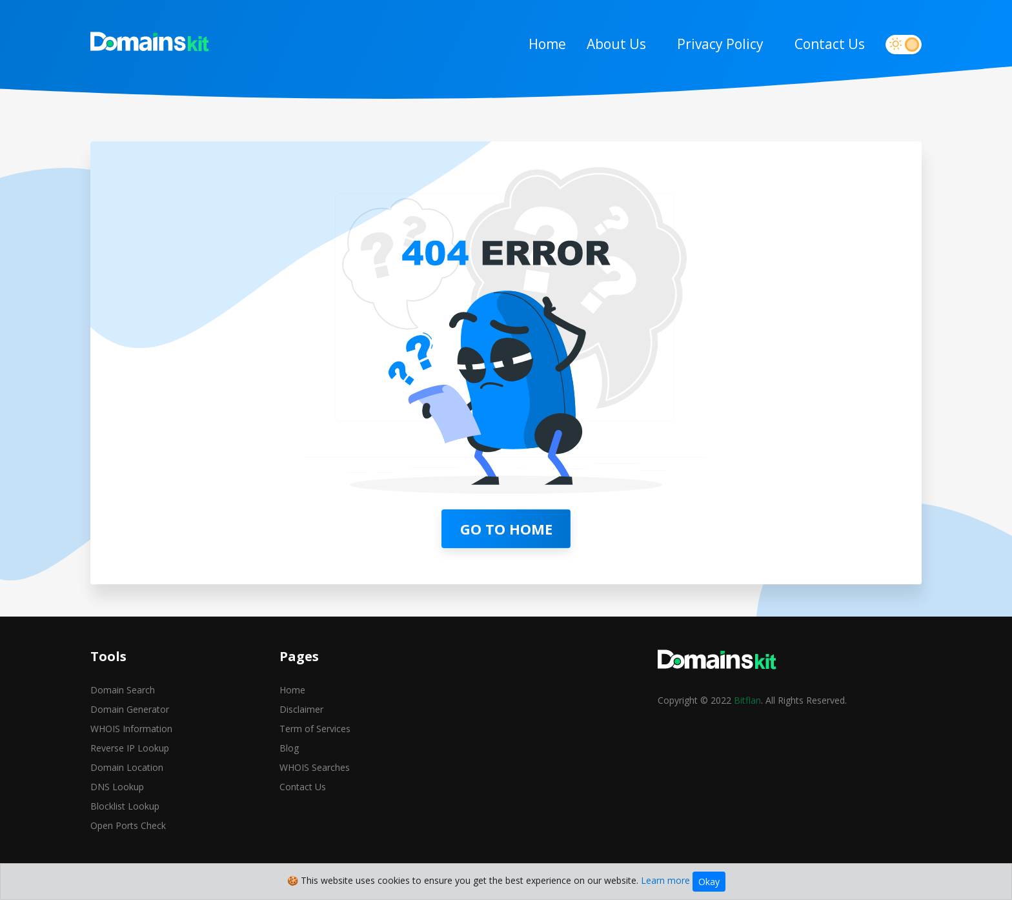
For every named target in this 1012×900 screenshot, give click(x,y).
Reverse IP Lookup (129, 748)
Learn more (665, 880)
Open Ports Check (128, 825)
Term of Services (314, 728)
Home (547, 44)
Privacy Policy (720, 44)
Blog (289, 748)
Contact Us (829, 44)
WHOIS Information (131, 728)
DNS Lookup (117, 787)
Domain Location (126, 767)
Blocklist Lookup (124, 806)
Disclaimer (301, 709)
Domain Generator (129, 709)
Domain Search (122, 690)
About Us (616, 44)
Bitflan (747, 700)
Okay (709, 881)
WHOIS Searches (314, 767)
